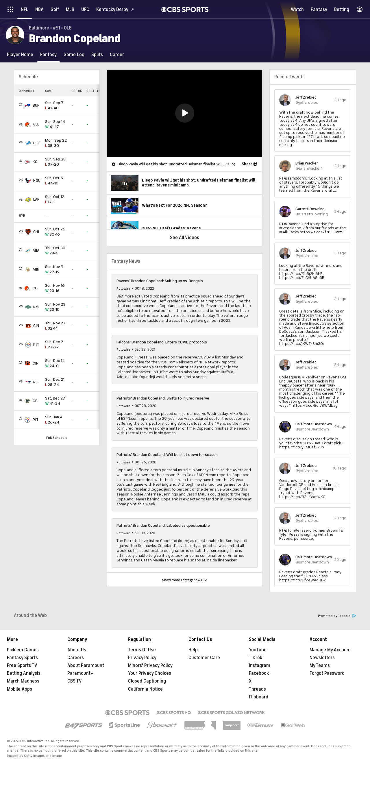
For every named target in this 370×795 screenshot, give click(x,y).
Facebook (259, 673)
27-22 (56, 345)
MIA (36, 250)
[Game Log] (74, 54)
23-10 (56, 307)
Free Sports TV (22, 665)
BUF (36, 105)
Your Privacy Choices (149, 673)
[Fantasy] (48, 54)
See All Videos (184, 238)
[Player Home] (20, 54)
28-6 (56, 251)
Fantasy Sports (22, 658)
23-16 (56, 288)
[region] (184, 113)
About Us (76, 650)
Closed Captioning (147, 681)
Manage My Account (330, 650)
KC (35, 161)
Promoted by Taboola (337, 616)
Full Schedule (56, 438)
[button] (184, 113)
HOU (36, 180)
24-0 (56, 363)
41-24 (56, 401)
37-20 (56, 162)
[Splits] (97, 54)
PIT (36, 344)
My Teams (320, 665)
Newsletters (322, 658)
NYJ (36, 306)
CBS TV (74, 681)
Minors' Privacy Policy (150, 665)
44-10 (56, 181)
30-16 (56, 232)
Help (193, 650)
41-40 (56, 105)
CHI (36, 231)
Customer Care (204, 658)
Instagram (259, 665)
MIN (36, 269)
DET (36, 142)
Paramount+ (80, 673)
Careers (75, 658)
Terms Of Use (142, 650)
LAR (36, 199)
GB (35, 400)
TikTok (255, 658)
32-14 (56, 326)
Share (247, 164)
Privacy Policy (142, 658)
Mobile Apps (19, 689)
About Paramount (85, 665)
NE (35, 382)
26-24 (56, 420)
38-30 (56, 143)
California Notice (145, 689)
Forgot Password (327, 673)
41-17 (56, 124)
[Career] (116, 54)
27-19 (56, 269)
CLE (36, 124)
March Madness (23, 681)
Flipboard (258, 697)
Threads (257, 689)
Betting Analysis (23, 673)
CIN (36, 325)
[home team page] (27, 105)
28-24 (56, 382)
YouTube (258, 650)
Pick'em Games (23, 650)
